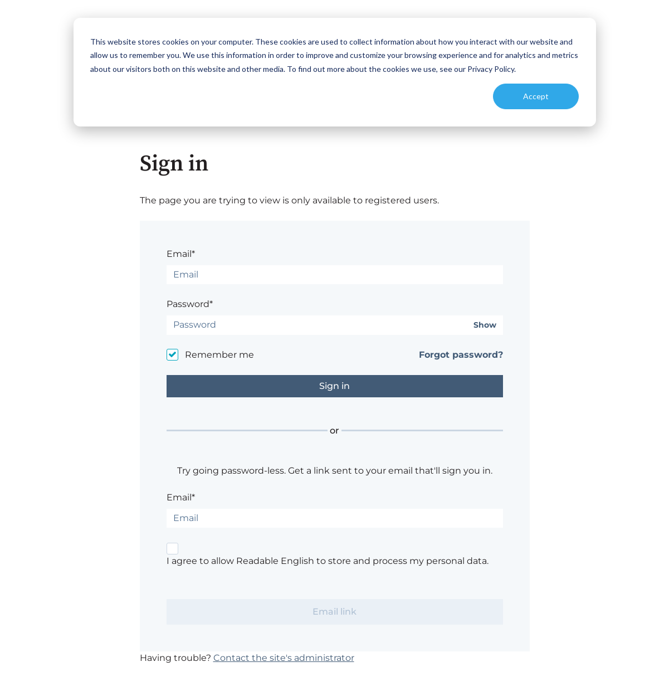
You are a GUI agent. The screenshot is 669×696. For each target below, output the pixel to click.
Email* (181, 254)
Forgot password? (461, 354)
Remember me (219, 354)
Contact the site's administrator (283, 658)
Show (484, 325)
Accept (536, 96)
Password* (190, 304)
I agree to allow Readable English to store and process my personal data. (328, 561)
